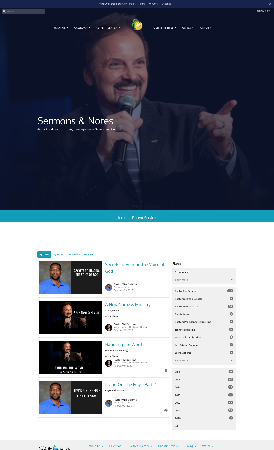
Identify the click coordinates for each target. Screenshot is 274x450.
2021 (204, 410)
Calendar (82, 27)
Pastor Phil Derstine (204, 291)
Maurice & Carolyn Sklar (204, 337)
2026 (204, 372)
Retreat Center (108, 27)
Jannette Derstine (204, 329)
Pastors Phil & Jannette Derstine (204, 322)
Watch (206, 27)
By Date (44, 254)
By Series (58, 254)
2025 (204, 379)
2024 (204, 387)
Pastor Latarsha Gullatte (204, 299)
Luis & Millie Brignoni (204, 345)
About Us (61, 27)
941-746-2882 (264, 11)
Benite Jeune (204, 314)
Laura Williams (204, 352)
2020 (204, 418)
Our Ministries (165, 27)
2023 (204, 395)
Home (121, 217)
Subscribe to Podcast (81, 254)
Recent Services (144, 217)
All (176, 426)
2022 (204, 402)
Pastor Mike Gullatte (204, 306)
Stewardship (182, 272)
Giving (188, 27)
